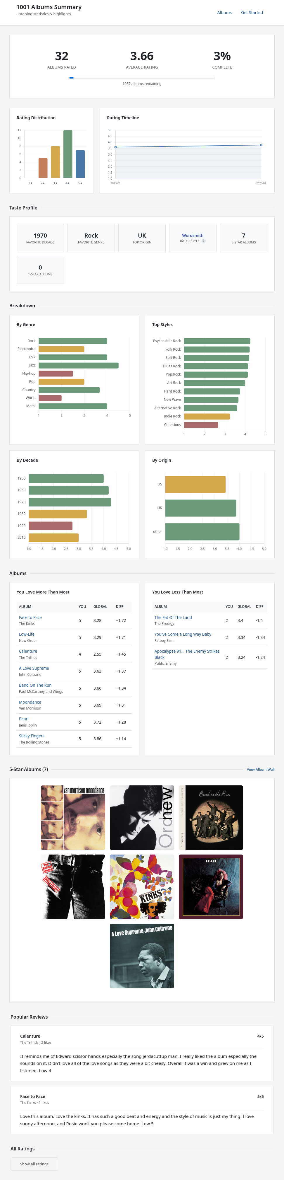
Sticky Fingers (31, 736)
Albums (224, 12)
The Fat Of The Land (173, 617)
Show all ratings (34, 1164)
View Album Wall (261, 769)
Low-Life (26, 634)
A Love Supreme (34, 668)
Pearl (24, 719)
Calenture (28, 651)
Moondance (30, 702)
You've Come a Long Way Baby (183, 634)
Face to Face (30, 617)
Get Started (252, 12)
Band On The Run (35, 685)
